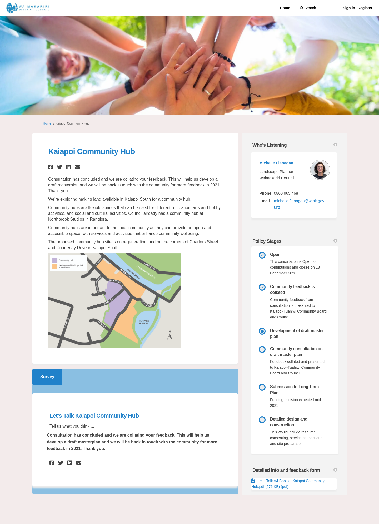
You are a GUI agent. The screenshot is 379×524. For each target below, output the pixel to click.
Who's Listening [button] (294, 145)
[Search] (316, 8)
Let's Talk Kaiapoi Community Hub (94, 415)
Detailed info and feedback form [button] (294, 470)
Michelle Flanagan (276, 163)
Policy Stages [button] (294, 241)
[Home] (284, 7)
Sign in (349, 8)
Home (47, 123)
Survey (47, 376)
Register (365, 8)
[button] (51, 167)
